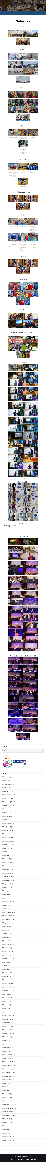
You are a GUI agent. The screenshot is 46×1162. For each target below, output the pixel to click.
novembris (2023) (8, 873)
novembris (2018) (8, 1065)
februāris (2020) (8, 1012)
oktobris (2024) (8, 837)
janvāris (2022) (8, 948)
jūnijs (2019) (7, 1040)
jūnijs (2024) (7, 848)
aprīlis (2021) (7, 969)
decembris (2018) (8, 1062)
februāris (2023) (8, 901)
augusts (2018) (8, 1076)
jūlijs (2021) (7, 962)
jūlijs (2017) (7, 1119)
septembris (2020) (9, 987)
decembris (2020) (8, 976)
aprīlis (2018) (7, 1090)
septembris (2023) (9, 880)
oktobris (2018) (8, 1069)
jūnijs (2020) (7, 998)
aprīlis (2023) (7, 894)
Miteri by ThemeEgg (30, 1159)
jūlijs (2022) (7, 926)
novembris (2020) (8, 980)
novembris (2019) (8, 1022)
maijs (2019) (7, 1044)
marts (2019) (7, 1051)
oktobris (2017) (8, 1111)
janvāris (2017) (8, 1140)
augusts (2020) (8, 990)
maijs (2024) (7, 851)
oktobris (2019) (8, 1026)
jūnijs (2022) (7, 930)
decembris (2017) (8, 1104)
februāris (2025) (8, 823)
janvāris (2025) (8, 827)
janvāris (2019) (8, 1058)
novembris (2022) (8, 912)
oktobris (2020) (8, 983)
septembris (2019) (9, 1030)
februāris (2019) (8, 1054)
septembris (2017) (9, 1115)
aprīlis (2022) (7, 937)
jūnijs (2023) (7, 887)
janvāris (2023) (8, 905)
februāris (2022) (8, 944)
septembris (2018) (9, 1072)
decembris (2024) (8, 830)
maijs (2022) (7, 933)
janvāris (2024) (8, 866)
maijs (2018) (7, 1087)
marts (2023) (7, 898)
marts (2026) (7, 780)
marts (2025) (7, 819)
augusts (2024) (8, 844)
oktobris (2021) (8, 951)
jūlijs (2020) (7, 994)
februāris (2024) (8, 862)
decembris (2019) (8, 1019)
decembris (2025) (8, 791)
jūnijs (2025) (7, 809)
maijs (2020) (7, 1001)
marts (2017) (7, 1133)
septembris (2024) (9, 841)
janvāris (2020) (8, 1015)
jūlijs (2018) (7, 1079)
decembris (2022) (8, 908)
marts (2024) (7, 859)
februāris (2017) (8, 1136)
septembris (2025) (9, 802)
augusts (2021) (8, 958)
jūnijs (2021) (7, 965)
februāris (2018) (8, 1097)
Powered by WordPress (16, 1159)
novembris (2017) (8, 1108)
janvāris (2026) (8, 787)
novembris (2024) (8, 834)
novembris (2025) (8, 794)
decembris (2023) (8, 869)
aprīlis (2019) (7, 1047)
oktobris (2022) (8, 916)
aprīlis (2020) (7, 1005)
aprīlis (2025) (7, 816)
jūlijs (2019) (7, 1037)
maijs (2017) (7, 1126)
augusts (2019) (8, 1033)
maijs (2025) (7, 812)
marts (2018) (7, 1094)
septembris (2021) (9, 955)
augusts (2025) (8, 805)
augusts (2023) (8, 884)
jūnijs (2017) (7, 1122)
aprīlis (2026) (7, 777)
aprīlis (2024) (7, 855)
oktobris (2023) (8, 876)
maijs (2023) (7, 891)
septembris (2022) (9, 919)
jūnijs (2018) (7, 1083)
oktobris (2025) (8, 798)
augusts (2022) (8, 923)
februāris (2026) (8, 784)
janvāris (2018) (8, 1101)
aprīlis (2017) (7, 1129)
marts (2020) (7, 1008)
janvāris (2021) (8, 973)
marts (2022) (7, 941)
